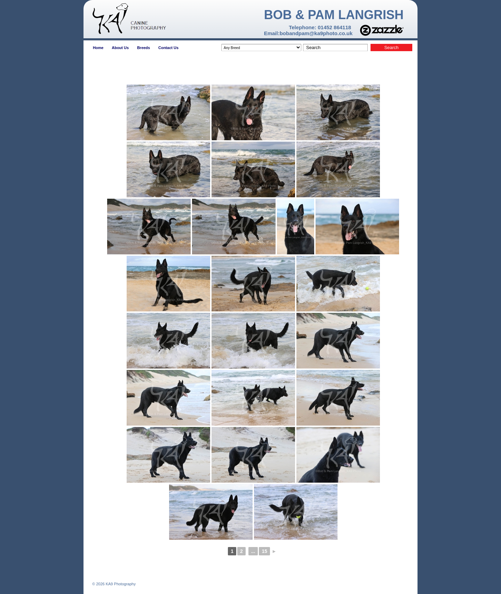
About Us (120, 48)
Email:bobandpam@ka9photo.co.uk (308, 33)
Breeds (143, 48)
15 (264, 551)
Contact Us (168, 48)
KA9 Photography (120, 584)
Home (98, 48)
